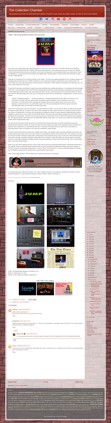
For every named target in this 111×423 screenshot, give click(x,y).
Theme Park (58, 407)
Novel (66, 402)
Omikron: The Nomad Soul (48, 148)
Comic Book (78, 394)
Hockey (79, 398)
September (93, 264)
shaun (14, 345)
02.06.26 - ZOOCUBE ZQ (93, 85)
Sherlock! (42, 406)
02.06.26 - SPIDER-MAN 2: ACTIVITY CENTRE (94, 82)
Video (93, 408)
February (92, 277)
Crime (89, 394)
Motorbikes (17, 402)
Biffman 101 (20, 334)
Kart (12, 400)
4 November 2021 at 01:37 (23, 345)
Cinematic (60, 394)
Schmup (84, 404)
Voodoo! (101, 407)
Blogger (65, 416)
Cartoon (44, 394)
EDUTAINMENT (54, 25)
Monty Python (11, 402)
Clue (68, 394)
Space (70, 406)
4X (17, 392)
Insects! (87, 398)
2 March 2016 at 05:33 (24, 309)
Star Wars (86, 406)
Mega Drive (80, 400)
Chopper (48, 394)
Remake (41, 404)
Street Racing (17, 408)
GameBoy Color (42, 398)
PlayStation (100, 402)
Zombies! (82, 409)
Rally (36, 404)
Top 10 (72, 408)
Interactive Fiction (99, 398)
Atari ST (85, 392)
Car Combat (39, 394)
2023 (90, 241)
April (91, 275)
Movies (22, 402)
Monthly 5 (100, 400)
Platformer (93, 402)
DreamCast (50, 396)
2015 (90, 317)
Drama (46, 396)
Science (88, 404)
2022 (90, 243)
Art (82, 392)
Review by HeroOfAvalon (59, 404)
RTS (77, 404)
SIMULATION (21, 27)
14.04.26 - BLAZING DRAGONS (92, 108)
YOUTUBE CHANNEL (91, 27)
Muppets (27, 402)
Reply (13, 315)
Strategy (10, 408)
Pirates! (87, 402)
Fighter (93, 396)
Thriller (63, 408)
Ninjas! (50, 402)
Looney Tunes (36, 400)
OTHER (59, 27)
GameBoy (35, 398)
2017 (90, 255)
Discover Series (27, 396)
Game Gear (30, 398)
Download (11, 181)
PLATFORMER (74, 25)
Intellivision (92, 398)
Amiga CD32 (45, 392)
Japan (9, 400)
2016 (90, 257)
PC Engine (78, 402)
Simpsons (54, 406)
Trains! (76, 407)
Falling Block (83, 396)
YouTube (78, 409)
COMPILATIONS (49, 27)
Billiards (16, 394)
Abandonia (90, 325)
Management (48, 400)
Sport (76, 406)
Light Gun (29, 400)
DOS (37, 396)
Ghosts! (57, 398)
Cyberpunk (96, 394)
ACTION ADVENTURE (32, 25)
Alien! (35, 392)
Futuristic (24, 398)
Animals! (57, 392)
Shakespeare (33, 406)
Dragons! (42, 396)
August (92, 266)
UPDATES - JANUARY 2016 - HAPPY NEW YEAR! (96, 312)
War (9, 409)
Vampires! (89, 408)
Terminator (35, 407)
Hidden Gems (70, 398)
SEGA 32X (22, 406)
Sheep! (38, 406)
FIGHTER (65, 25)
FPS (15, 398)
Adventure (28, 392)
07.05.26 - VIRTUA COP (93, 100)
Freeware (20, 398)
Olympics (70, 402)
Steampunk (95, 406)
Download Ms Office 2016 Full (20, 313)
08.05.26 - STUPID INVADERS (92, 91)
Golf (63, 398)
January (92, 279)
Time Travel (68, 408)
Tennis (31, 407)
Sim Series (48, 406)
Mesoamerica (87, 400)
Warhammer (12, 409)
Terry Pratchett (41, 408)
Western (27, 409)
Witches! (60, 409)
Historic (75, 398)
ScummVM (17, 406)
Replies (16, 330)
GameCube (49, 398)
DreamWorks (56, 396)
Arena (80, 392)
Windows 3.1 (26, 302)
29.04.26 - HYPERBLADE (93, 102)
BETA (13, 394)
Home (46, 382)
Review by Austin (48, 404)
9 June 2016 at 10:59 (31, 334)
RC (39, 404)
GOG (60, 398)
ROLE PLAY (11, 27)
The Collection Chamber (25, 10)
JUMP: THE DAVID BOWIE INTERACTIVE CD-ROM (95, 293)
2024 (90, 239)
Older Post (79, 382)
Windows (32, 409)
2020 (90, 248)
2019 (90, 250)
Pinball (83, 402)
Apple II (66, 392)
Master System (55, 400)
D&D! (101, 394)
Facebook (92, 135)
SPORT (30, 27)
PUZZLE (84, 25)
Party (74, 402)
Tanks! (25, 408)
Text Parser (47, 407)
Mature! (67, 400)
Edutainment (15, 302)
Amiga (39, 392)
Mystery (43, 402)
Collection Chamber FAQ (35, 177)
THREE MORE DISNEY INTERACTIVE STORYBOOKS (96, 285)
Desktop (15, 396)
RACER (91, 25)
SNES (63, 406)
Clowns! (64, 394)
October (92, 261)
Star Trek (81, 406)
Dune (60, 396)
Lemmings (20, 400)
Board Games (29, 394)
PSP (25, 404)
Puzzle (28, 404)
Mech (70, 400)
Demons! (10, 396)
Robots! (67, 404)
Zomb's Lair (90, 330)
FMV (12, 398)
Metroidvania (93, 400)
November (93, 259)
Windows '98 (47, 409)
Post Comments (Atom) (21, 385)
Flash (100, 396)
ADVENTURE (20, 25)
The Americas (53, 407)
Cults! (92, 394)
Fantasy (88, 396)
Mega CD (74, 400)
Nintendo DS (62, 402)
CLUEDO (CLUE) (94, 289)
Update (84, 408)
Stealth (91, 406)
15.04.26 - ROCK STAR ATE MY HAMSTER (94, 105)
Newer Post (12, 382)
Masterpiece (62, 400)
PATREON (98, 171)
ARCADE (44, 25)
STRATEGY (38, 27)
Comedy (71, 394)
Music (20, 302)
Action (21, 392)
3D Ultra (10, 392)
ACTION (10, 25)
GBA (53, 398)
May (91, 273)
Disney (33, 396)
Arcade (71, 392)
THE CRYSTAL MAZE (95, 281)
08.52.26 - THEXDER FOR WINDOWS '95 (94, 95)
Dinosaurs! (20, 396)
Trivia (79, 407)
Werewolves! (22, 409)
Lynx (40, 400)
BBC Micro (98, 392)
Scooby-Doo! (11, 406)
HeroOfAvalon (92, 144)
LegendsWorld (90, 332)
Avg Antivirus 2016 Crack (35, 313)
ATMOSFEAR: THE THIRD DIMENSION (96, 298)
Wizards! (64, 409)
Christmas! (54, 394)
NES (47, 402)
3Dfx (14, 392)
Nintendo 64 (55, 402)
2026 (90, 234)
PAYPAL (100, 169)
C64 (35, 394)
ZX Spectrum (88, 409)
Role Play (73, 404)
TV (81, 408)
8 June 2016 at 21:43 (25, 321)
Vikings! (97, 408)
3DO (16, 392)
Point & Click (19, 404)
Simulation (59, 406)
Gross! (65, 398)
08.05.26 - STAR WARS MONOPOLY (93, 88)
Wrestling (69, 409)
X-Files (73, 409)
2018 (90, 252)
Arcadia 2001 (76, 392)
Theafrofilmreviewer (92, 328)
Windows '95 (39, 409)
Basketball (93, 392)
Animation (61, 392)
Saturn (80, 404)
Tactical (22, 407)
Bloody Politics (22, 394)
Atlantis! (89, 392)
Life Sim (25, 400)
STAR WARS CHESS (95, 301)
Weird (17, 409)
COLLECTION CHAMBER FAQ (73, 27)
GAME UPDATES (91, 111)
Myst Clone (37, 402)
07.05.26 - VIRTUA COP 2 (93, 98)
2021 (90, 246)
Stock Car (100, 406)
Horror (83, 398)
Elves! (74, 396)
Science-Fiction (96, 404)
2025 (90, 236)
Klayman (15, 400)
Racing (33, 404)
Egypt (72, 396)
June (91, 270)
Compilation (84, 394)
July (91, 268)
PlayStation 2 (11, 404)
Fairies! (78, 396)
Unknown (15, 309)
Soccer (67, 406)
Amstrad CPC (51, 392)
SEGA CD (27, 406)
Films (97, 396)
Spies (73, 406)
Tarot (28, 407)
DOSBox (72, 172)
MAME (43, 400)
